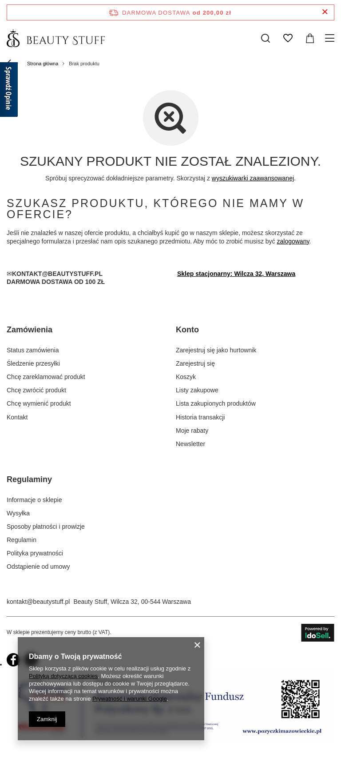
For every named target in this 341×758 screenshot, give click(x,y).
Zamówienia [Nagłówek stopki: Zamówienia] (29, 329)
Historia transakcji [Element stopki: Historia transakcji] (200, 417)
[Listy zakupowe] (288, 38)
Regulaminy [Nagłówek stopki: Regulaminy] (29, 479)
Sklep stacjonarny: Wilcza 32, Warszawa (236, 273)
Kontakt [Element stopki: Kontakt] (17, 417)
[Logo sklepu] (56, 38)
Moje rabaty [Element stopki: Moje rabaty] (192, 430)
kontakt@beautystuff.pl (38, 601)
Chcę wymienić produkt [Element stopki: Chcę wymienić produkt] (39, 403)
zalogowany (293, 241)
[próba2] (170, 741)
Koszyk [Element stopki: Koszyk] (186, 376)
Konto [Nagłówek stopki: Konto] (187, 329)
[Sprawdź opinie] (9, 91)
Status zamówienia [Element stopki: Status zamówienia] (33, 350)
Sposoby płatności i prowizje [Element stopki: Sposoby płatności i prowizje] (46, 526)
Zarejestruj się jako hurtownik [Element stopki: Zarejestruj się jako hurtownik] (216, 350)
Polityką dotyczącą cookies (63, 676)
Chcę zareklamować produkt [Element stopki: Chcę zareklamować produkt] (46, 376)
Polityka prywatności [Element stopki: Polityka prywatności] (35, 553)
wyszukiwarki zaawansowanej (253, 178)
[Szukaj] (265, 38)
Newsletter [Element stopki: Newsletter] (190, 443)
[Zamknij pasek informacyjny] (324, 12)
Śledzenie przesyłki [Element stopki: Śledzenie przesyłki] (33, 363)
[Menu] (331, 38)
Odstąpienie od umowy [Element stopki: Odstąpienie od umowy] (38, 566)
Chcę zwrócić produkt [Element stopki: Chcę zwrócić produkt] (36, 390)
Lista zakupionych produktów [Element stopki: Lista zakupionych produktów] (216, 403)
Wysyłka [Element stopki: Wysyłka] (18, 513)
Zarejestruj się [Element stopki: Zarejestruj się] (195, 363)
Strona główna (42, 63)
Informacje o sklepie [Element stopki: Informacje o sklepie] (34, 499)
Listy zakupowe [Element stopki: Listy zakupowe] (197, 390)
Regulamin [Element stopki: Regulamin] (21, 539)
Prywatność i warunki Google (129, 698)
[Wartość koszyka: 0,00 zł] (310, 38)
